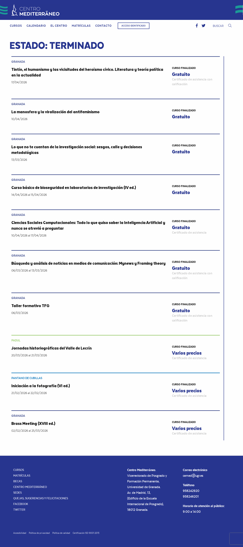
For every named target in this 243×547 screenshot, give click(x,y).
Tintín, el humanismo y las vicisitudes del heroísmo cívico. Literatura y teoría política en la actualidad (87, 72)
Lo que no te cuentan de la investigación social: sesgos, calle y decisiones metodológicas (76, 149)
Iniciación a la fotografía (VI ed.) (40, 385)
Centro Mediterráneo (30, 487)
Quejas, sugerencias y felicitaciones (40, 498)
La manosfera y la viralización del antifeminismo (55, 111)
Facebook (20, 504)
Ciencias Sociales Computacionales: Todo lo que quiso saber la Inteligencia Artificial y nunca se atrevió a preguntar (88, 225)
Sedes (17, 492)
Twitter (19, 509)
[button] (197, 25)
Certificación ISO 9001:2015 (86, 533)
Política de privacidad (39, 533)
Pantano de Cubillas (26, 378)
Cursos (16, 25)
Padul (15, 340)
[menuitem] (16, 26)
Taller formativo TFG (30, 305)
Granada (18, 61)
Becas (17, 481)
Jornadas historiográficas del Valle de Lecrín (51, 348)
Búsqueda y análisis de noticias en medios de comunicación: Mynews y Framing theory (88, 263)
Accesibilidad (19, 533)
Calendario (36, 25)
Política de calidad (61, 533)
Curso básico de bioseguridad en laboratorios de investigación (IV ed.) (73, 187)
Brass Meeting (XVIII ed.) (33, 423)
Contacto (103, 25)
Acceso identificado (134, 25)
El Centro (58, 25)
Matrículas (81, 25)
